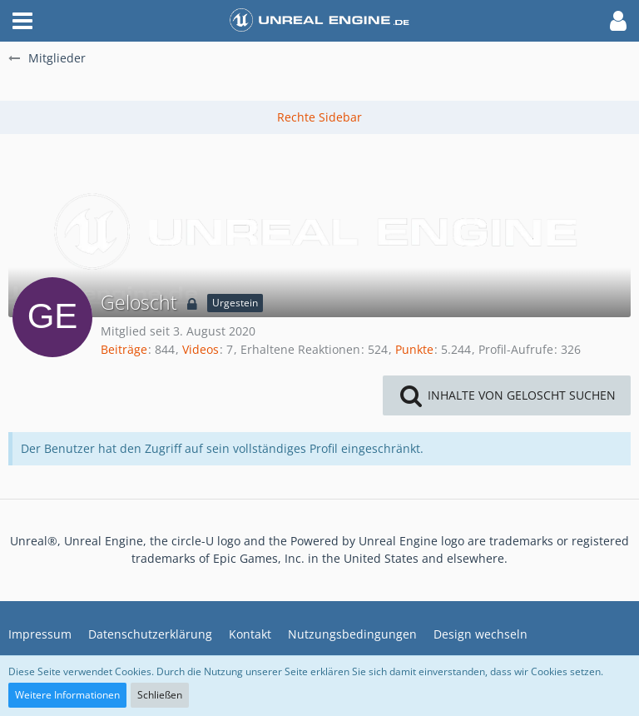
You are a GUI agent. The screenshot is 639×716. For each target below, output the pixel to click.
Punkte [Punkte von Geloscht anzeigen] (414, 349)
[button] (22, 20)
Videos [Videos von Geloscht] (200, 349)
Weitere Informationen (67, 695)
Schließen (159, 695)
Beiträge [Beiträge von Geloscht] (124, 349)
